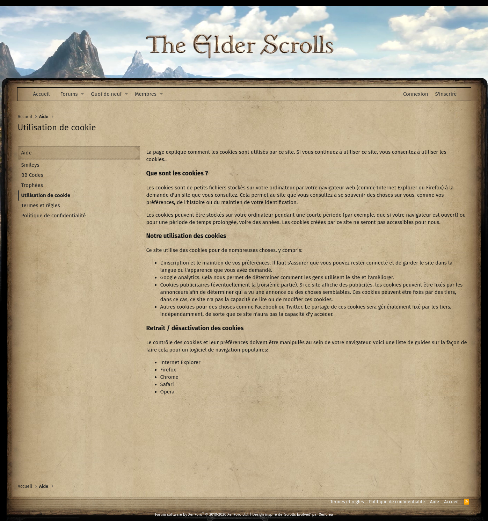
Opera (167, 392)
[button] (82, 94)
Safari (167, 384)
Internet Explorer (180, 362)
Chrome (169, 377)
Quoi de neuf (106, 94)
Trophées (32, 185)
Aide (434, 501)
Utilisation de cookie (46, 195)
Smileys (30, 165)
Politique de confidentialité (53, 215)
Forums (69, 94)
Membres (145, 94)
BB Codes (32, 175)
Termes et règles (40, 205)
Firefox (168, 370)
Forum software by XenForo (202, 514)
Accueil (41, 94)
